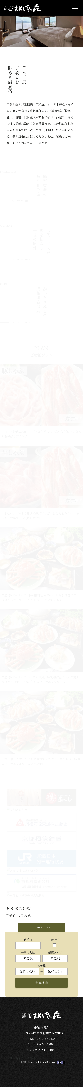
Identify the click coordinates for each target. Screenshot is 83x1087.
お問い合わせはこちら (21, 1058)
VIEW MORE (41, 927)
